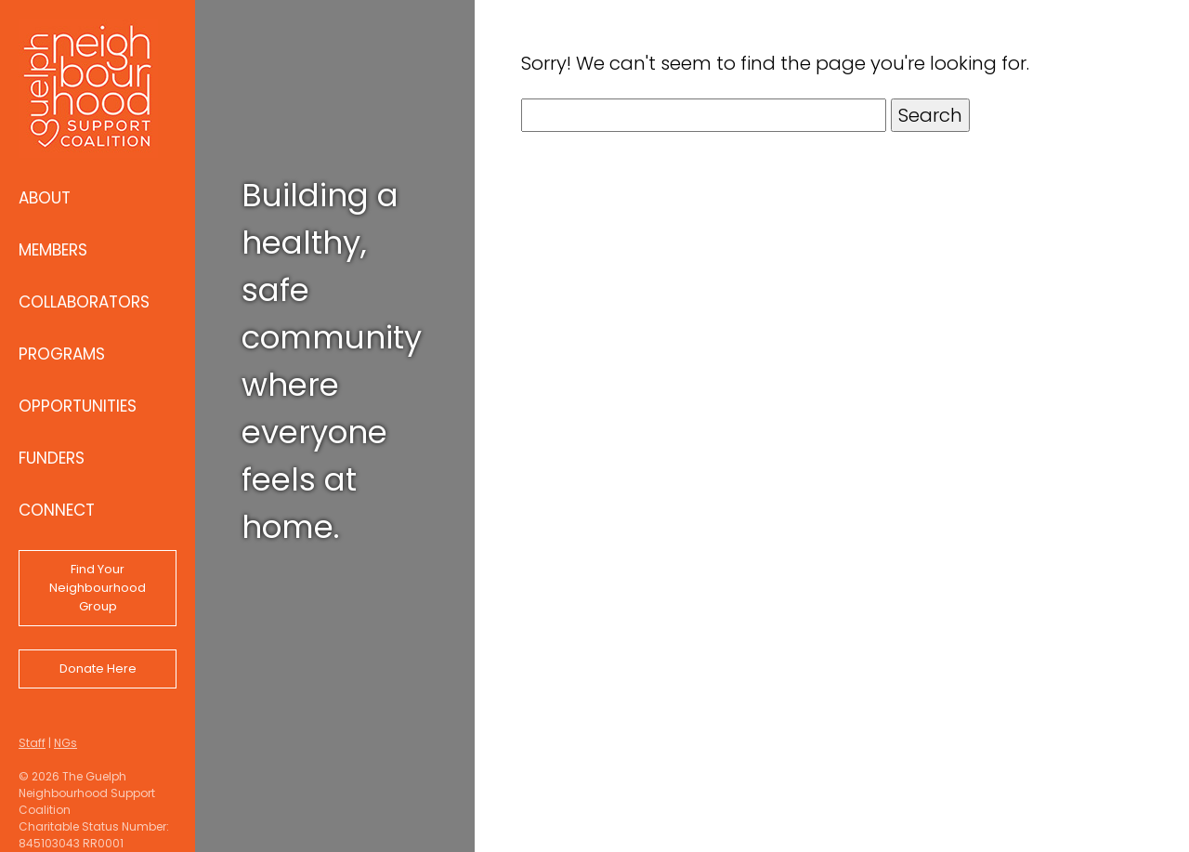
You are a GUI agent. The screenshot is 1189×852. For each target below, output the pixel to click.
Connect (57, 510)
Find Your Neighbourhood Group (97, 587)
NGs (65, 743)
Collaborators (84, 302)
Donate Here (98, 668)
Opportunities (78, 406)
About (45, 198)
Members (53, 250)
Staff (32, 743)
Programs (62, 354)
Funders (52, 458)
